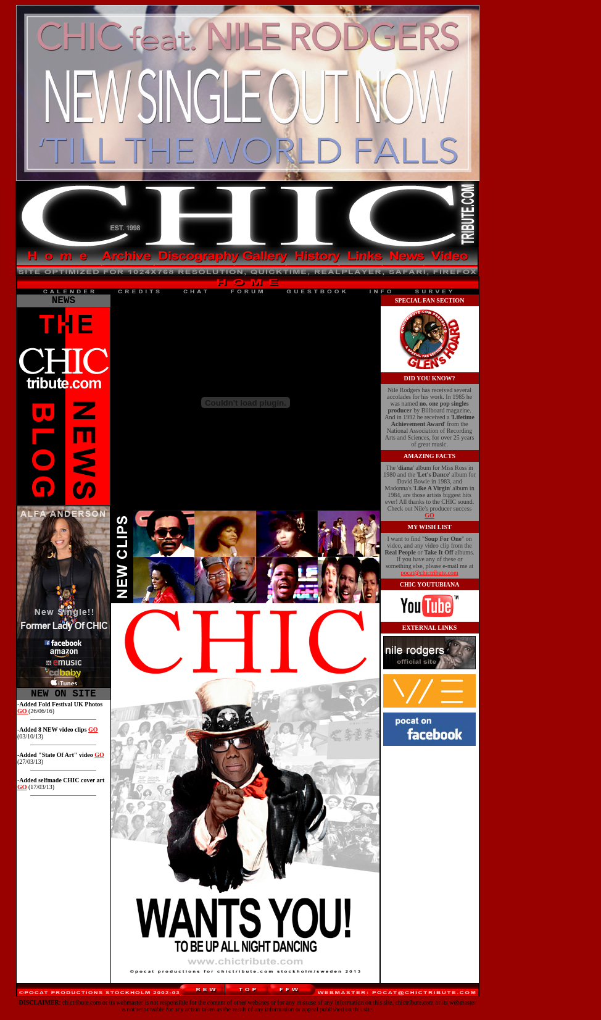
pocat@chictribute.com (429, 572)
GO (93, 734)
